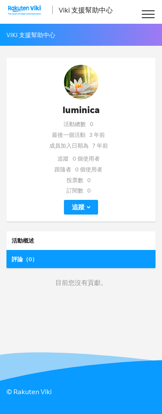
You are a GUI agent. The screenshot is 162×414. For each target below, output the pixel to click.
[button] (148, 14)
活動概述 (23, 240)
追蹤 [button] (78, 207)
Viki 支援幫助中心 (86, 10)
